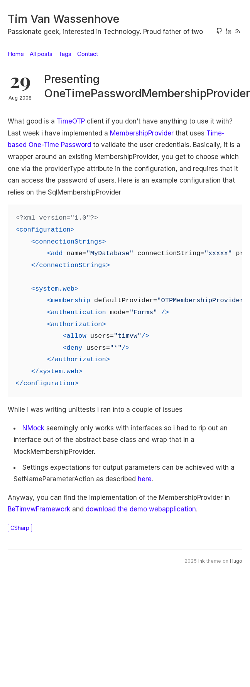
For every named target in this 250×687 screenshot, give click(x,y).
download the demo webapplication (141, 509)
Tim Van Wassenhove (63, 18)
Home (16, 54)
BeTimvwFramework (39, 509)
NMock (33, 428)
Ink (201, 561)
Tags (64, 54)
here (145, 479)
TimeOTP (71, 121)
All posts (41, 54)
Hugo (236, 561)
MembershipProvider (142, 133)
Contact (87, 54)
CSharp (19, 528)
